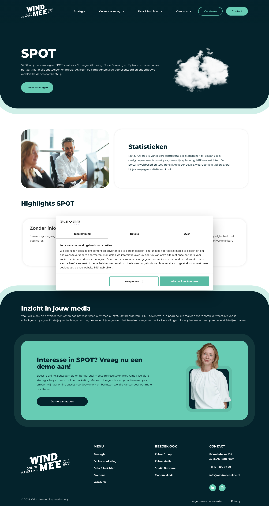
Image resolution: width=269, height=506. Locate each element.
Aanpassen (134, 281)
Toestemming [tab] (82, 233)
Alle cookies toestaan (184, 281)
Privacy (235, 501)
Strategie (79, 11)
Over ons (183, 11)
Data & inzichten (150, 11)
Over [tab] (187, 233)
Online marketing (111, 11)
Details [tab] (134, 233)
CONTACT (217, 446)
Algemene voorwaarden (207, 501)
